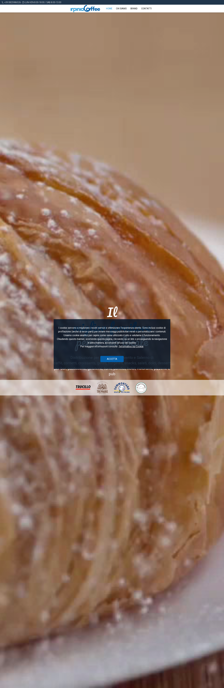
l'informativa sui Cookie (131, 346)
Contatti (146, 8)
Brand (134, 8)
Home (109, 8)
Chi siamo (121, 8)
